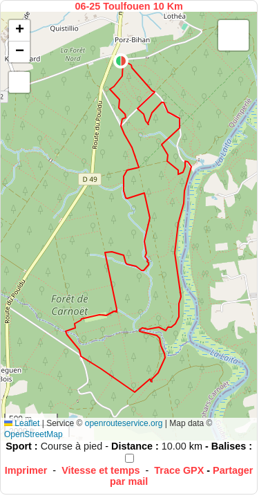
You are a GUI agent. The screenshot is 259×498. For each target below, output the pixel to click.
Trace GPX (179, 470)
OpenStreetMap (33, 434)
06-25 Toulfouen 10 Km (128, 6)
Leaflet (21, 423)
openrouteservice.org (124, 423)
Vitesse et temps (100, 470)
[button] (121, 61)
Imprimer (26, 470)
